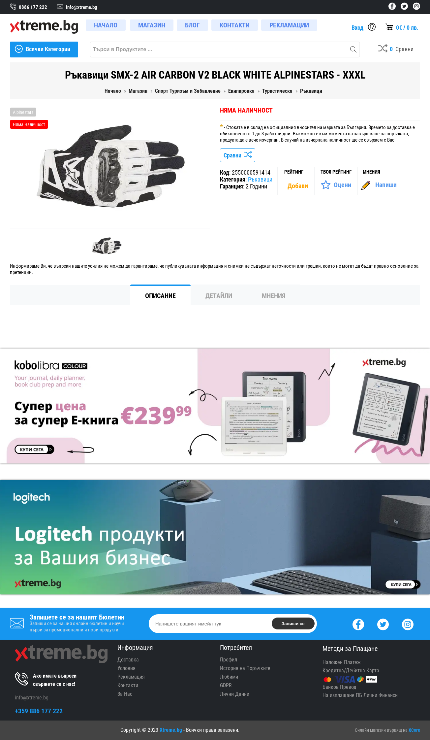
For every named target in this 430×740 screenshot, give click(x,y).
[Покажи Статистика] (298, 185)
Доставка (128, 659)
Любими (229, 677)
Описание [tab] (160, 296)
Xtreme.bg (171, 730)
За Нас (124, 694)
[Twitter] (383, 623)
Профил (228, 659)
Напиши (386, 185)
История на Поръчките (245, 668)
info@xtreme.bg (31, 697)
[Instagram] (408, 623)
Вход (357, 27)
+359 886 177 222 (39, 711)
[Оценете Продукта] (336, 185)
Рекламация (131, 677)
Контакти (127, 685)
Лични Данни (234, 694)
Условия (126, 668)
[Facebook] (358, 623)
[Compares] (396, 49)
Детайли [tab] (218, 296)
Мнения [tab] (273, 296)
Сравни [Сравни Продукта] (238, 155)
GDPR (226, 685)
